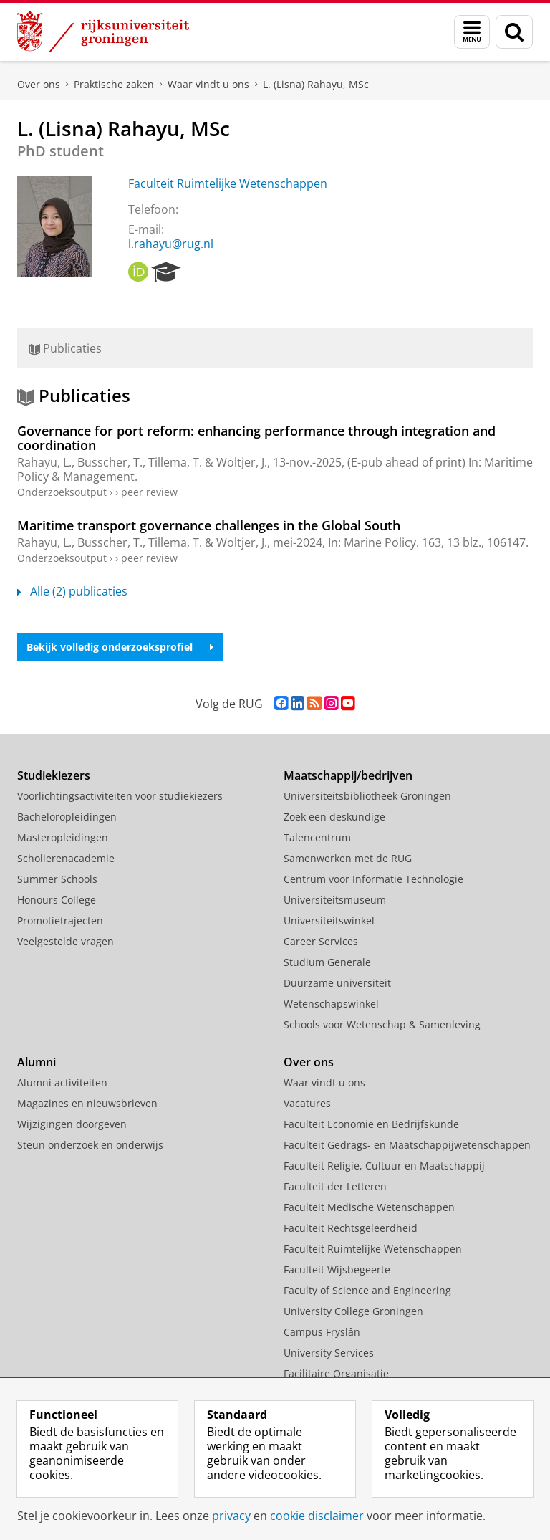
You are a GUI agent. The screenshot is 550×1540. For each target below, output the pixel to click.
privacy (231, 1516)
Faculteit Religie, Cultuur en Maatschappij (384, 1165)
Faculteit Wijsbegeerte (337, 1269)
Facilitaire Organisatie (336, 1373)
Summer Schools (57, 879)
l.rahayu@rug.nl (170, 244)
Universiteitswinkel (329, 920)
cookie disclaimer (317, 1516)
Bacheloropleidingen (67, 816)
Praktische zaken (114, 84)
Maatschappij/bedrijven (348, 775)
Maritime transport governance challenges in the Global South (208, 525)
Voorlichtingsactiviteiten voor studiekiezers (120, 796)
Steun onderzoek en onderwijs (90, 1145)
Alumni (36, 1062)
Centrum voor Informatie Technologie (373, 879)
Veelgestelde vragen (65, 941)
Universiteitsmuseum (335, 900)
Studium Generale (327, 962)
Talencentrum (317, 837)
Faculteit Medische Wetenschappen (369, 1207)
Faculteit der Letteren (335, 1186)
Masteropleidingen (62, 837)
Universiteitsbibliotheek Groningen (367, 796)
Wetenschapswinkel (331, 1003)
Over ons (38, 84)
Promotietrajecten (60, 920)
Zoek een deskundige (334, 816)
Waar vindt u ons (208, 84)
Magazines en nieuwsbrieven (87, 1103)
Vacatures (307, 1103)
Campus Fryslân (322, 1332)
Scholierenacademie (66, 858)
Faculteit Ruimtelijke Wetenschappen (227, 183)
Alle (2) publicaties (72, 591)
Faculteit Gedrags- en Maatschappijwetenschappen (407, 1145)
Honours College (56, 900)
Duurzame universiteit (337, 983)
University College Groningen (353, 1311)
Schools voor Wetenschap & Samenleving (382, 1024)
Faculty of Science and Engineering (367, 1290)
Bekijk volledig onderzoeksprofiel (119, 647)
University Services (329, 1352)
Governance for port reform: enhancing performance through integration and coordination (256, 438)
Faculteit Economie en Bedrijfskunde (371, 1124)
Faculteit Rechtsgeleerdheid (351, 1228)
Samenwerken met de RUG (348, 858)
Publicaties (65, 348)
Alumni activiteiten (62, 1082)
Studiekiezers (53, 775)
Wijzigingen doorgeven (72, 1124)
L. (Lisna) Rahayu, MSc (316, 84)
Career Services (321, 941)
